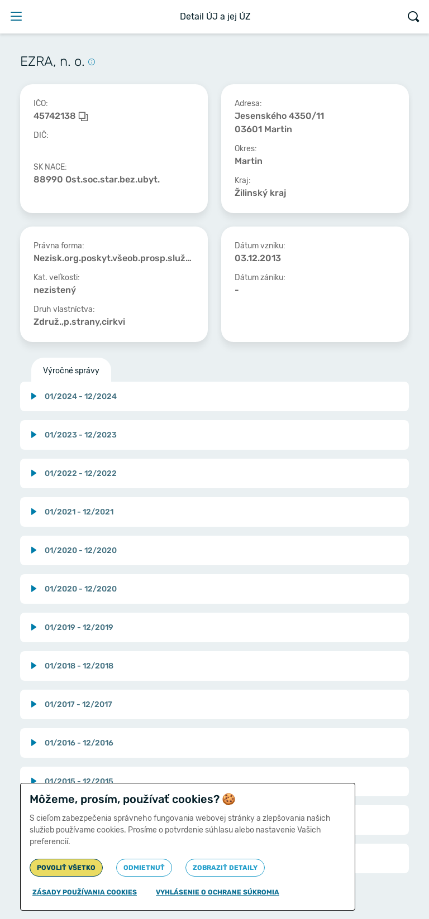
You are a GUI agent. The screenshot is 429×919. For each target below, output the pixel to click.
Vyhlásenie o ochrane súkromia (217, 892)
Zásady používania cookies (84, 892)
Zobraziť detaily (225, 868)
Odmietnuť (144, 868)
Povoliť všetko (66, 868)
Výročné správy (71, 371)
